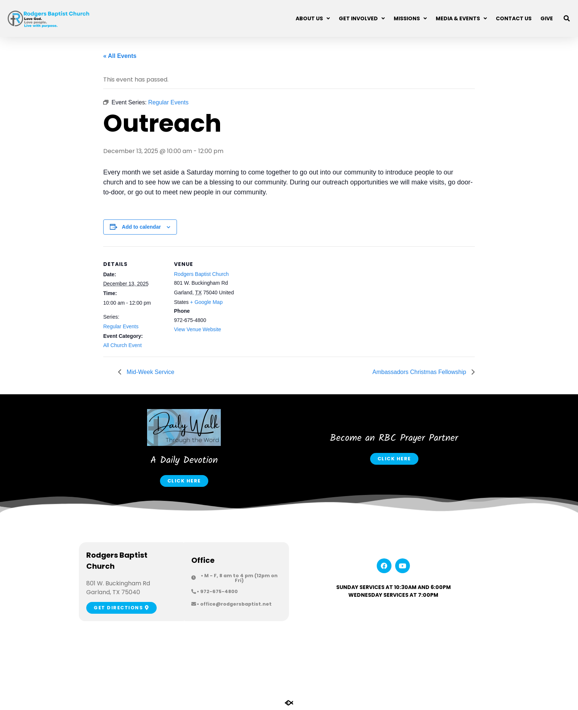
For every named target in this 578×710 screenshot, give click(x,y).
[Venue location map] (284, 297)
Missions (410, 18)
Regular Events (121, 326)
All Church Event (122, 345)
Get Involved (362, 18)
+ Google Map (206, 302)
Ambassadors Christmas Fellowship (420, 372)
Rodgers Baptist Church (201, 274)
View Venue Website (197, 329)
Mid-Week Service (149, 372)
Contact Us (514, 18)
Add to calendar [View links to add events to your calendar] (141, 227)
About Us (313, 18)
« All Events (119, 56)
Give (546, 18)
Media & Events (461, 18)
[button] (567, 18)
